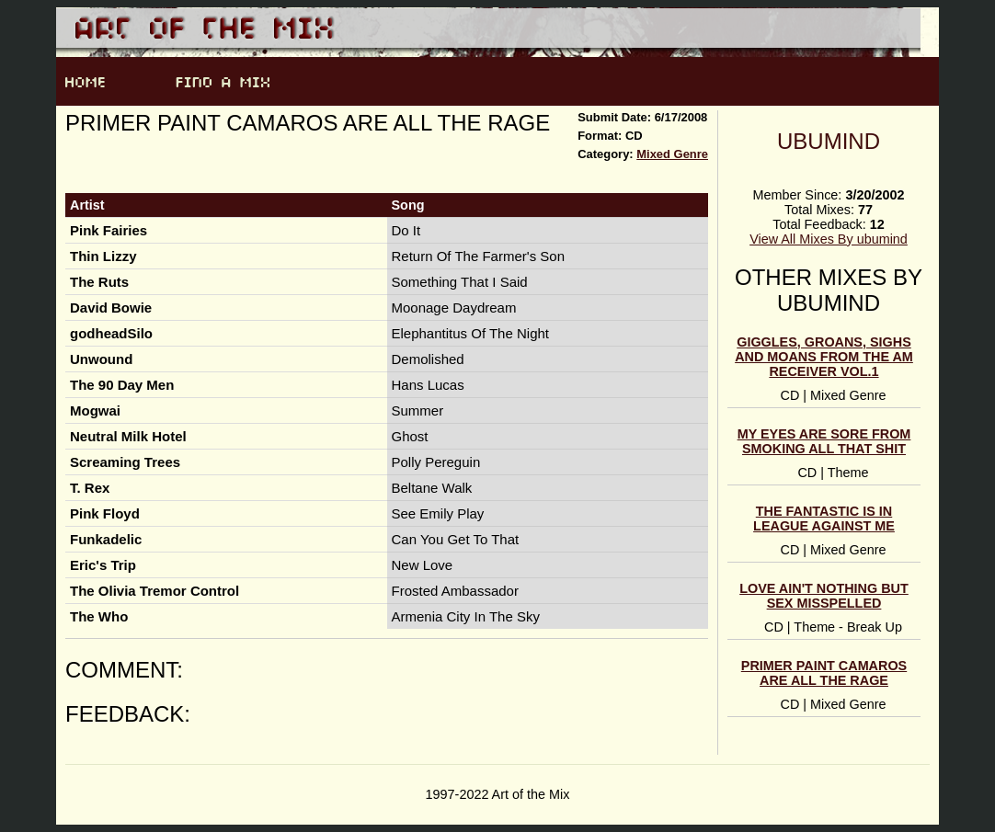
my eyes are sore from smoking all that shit (824, 441)
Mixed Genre (672, 154)
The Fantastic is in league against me (824, 518)
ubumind (828, 141)
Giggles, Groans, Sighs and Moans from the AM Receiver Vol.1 (824, 357)
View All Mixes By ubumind (828, 239)
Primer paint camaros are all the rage (824, 673)
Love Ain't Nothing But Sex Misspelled (824, 595)
